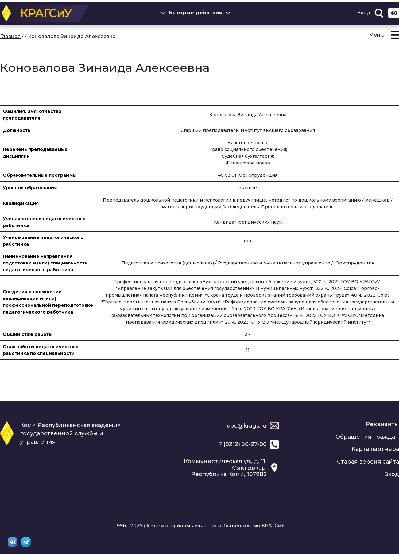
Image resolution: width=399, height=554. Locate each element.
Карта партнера (375, 449)
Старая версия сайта (368, 461)
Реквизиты (382, 424)
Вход (363, 13)
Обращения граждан (367, 436)
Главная (10, 36)
